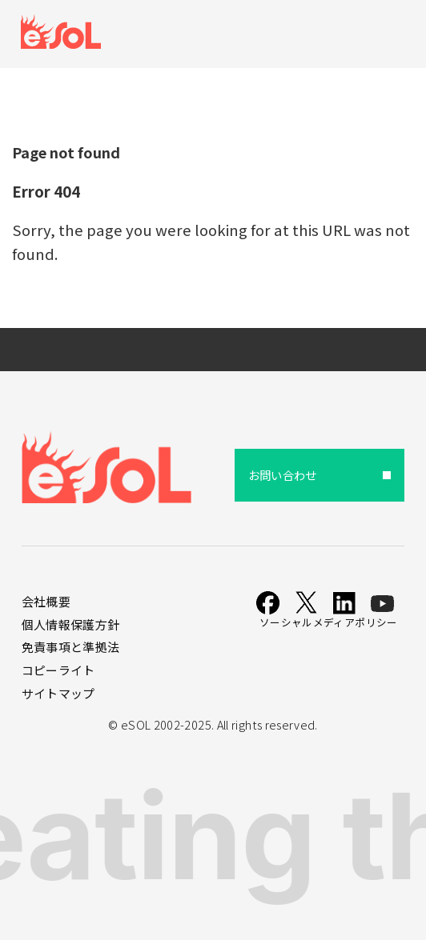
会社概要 (46, 601)
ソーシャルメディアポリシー (328, 622)
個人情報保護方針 (71, 624)
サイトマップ (58, 693)
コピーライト (58, 670)
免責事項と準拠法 (71, 646)
